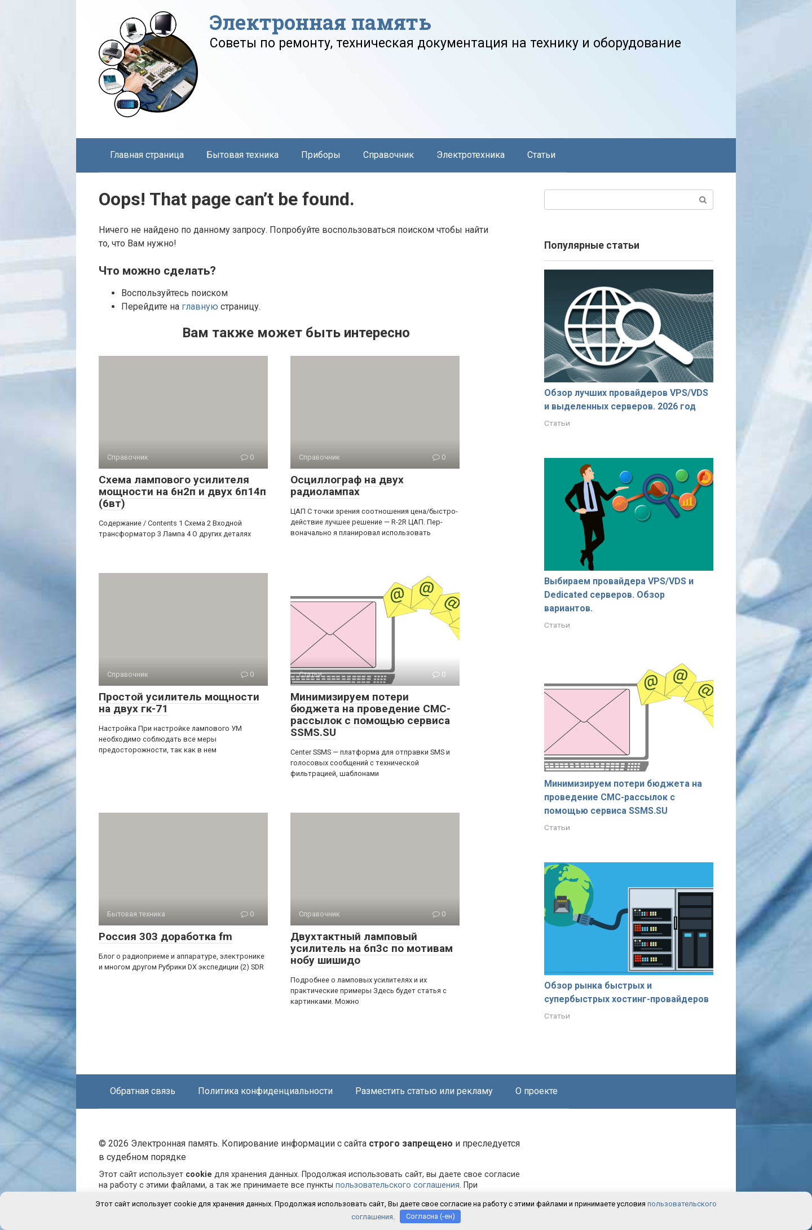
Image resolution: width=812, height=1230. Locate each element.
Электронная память (320, 22)
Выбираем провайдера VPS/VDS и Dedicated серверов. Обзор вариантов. (619, 595)
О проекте (536, 1091)
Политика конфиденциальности (265, 1091)
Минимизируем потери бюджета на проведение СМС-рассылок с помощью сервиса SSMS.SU (370, 714)
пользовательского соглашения (398, 1185)
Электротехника (470, 154)
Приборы (321, 154)
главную (200, 306)
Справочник (388, 154)
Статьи (541, 154)
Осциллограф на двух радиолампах (347, 485)
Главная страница (147, 154)
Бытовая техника (242, 154)
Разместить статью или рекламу (424, 1091)
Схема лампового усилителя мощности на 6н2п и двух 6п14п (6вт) (182, 491)
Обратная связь (142, 1091)
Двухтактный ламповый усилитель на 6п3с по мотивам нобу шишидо (371, 948)
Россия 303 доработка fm (165, 936)
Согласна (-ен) (430, 1216)
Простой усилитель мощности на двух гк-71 (179, 702)
